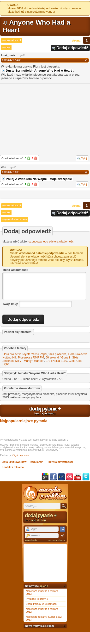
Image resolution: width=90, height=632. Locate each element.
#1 (86, 60)
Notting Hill (9, 357)
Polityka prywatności (60, 461)
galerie (43, 586)
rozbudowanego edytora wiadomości (51, 241)
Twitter (86, 476)
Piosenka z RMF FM (31, 357)
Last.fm (69, 476)
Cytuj (84, 158)
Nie (35, 158)
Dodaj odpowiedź (72, 48)
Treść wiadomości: (15, 270)
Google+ (45, 476)
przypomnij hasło (56, 540)
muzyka (6, 47)
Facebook (53, 476)
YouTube (77, 476)
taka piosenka (57, 354)
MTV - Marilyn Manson (29, 361)
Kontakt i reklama (13, 467)
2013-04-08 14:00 (11, 60)
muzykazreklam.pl (11, 40)
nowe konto (31, 540)
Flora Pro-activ (77, 354)
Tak (28, 158)
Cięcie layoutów (20, 455)
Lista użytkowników (14, 461)
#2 (86, 172)
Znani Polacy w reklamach (41, 603)
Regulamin (36, 461)
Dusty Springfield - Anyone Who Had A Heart (39, 70)
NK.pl (61, 476)
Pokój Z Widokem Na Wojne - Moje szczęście (39, 179)
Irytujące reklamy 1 (37, 598)
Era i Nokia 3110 (56, 361)
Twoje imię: (10, 304)
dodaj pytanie (45, 410)
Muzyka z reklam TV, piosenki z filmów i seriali (45, 493)
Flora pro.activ (11, 354)
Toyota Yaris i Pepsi (34, 354)
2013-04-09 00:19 (11, 172)
